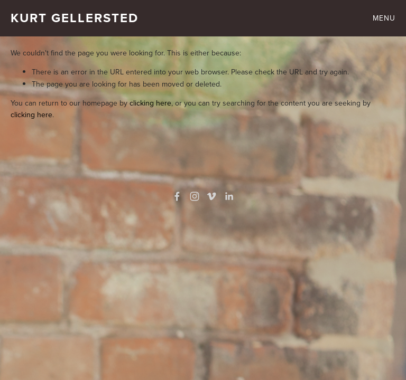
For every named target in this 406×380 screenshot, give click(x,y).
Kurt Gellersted (75, 17)
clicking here (150, 103)
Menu (384, 18)
